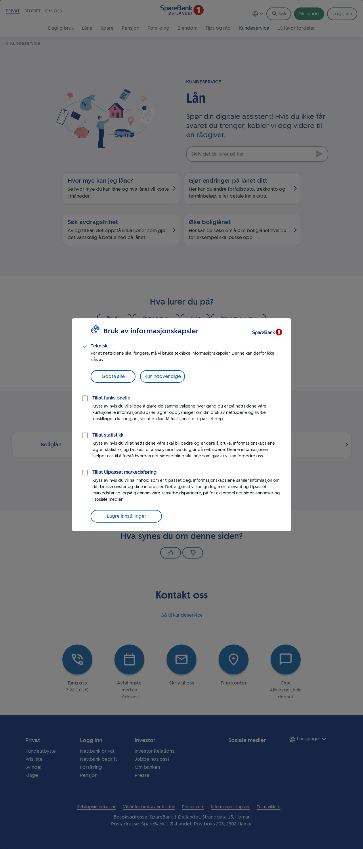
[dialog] (181, 424)
